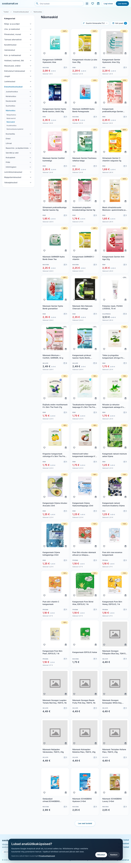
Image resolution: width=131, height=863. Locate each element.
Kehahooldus (11, 96)
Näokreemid (11, 118)
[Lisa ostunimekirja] (65, 53)
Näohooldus (38, 12)
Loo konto (122, 3)
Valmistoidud (9, 50)
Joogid (7, 76)
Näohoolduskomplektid (15, 129)
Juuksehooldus (12, 92)
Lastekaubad (9, 81)
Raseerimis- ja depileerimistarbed (17, 148)
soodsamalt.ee (10, 3)
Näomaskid (11, 122)
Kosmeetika (10, 134)
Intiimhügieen (11, 167)
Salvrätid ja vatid (12, 153)
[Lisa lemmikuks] (44, 53)
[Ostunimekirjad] (98, 3)
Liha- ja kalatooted (12, 29)
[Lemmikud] (92, 3)
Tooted (5, 12)
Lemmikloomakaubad (13, 172)
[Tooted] (87, 3)
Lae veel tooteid (85, 823)
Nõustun (101, 855)
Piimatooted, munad (12, 34)
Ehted (8, 139)
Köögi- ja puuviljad (12, 24)
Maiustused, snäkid (12, 66)
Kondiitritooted (10, 45)
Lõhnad (9, 143)
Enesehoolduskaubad (21, 12)
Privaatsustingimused (47, 856)
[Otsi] (37, 3)
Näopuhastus (11, 115)
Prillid (8, 162)
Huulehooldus (11, 125)
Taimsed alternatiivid (12, 39)
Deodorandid (11, 101)
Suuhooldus (10, 106)
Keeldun (113, 855)
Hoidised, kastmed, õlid (14, 60)
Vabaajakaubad (10, 182)
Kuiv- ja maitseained (12, 55)
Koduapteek (10, 157)
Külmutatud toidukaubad (14, 71)
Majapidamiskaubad (12, 177)
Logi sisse (108, 3)
